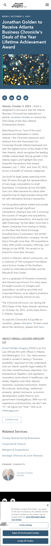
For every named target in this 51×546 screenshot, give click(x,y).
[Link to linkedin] (4, 501)
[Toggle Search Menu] (5, 5)
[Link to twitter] (12, 501)
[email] (18, 97)
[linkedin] (11, 97)
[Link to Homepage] (27, 5)
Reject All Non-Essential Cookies (25, 534)
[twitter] (4, 97)
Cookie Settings (25, 526)
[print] (25, 97)
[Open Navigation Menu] (47, 5)
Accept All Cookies (25, 542)
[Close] (48, 506)
